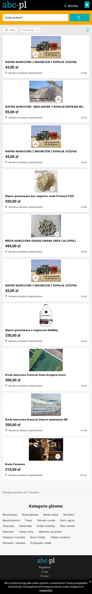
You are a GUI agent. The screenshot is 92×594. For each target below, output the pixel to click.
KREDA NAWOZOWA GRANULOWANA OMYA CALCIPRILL (41, 240)
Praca (28, 520)
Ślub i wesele (67, 526)
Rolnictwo (8, 531)
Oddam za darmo (60, 537)
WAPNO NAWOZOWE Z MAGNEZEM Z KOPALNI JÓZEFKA (41, 62)
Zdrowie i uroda (46, 520)
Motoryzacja (10, 514)
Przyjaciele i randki (40, 543)
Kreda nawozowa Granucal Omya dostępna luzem (35, 374)
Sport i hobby (37, 537)
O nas (44, 571)
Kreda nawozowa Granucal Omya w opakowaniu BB (36, 419)
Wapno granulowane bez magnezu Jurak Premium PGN (39, 196)
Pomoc (45, 576)
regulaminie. (46, 590)
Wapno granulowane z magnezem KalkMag (31, 330)
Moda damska (30, 514)
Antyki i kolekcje (46, 526)
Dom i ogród (67, 520)
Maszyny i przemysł (50, 531)
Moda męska (50, 514)
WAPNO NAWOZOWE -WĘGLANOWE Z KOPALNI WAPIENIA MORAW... (48, 106)
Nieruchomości (11, 520)
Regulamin (45, 567)
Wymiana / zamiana (14, 543)
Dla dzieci (68, 514)
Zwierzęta (8, 526)
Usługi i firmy (26, 531)
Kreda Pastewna (15, 464)
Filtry (10, 29)
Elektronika (25, 526)
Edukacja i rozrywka (14, 537)
